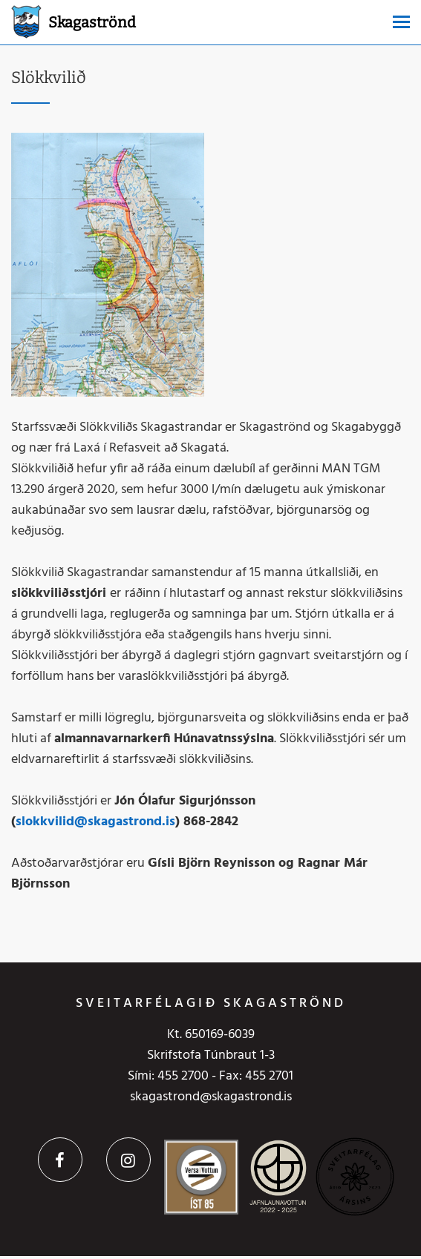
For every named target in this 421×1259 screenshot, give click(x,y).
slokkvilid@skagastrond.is (95, 822)
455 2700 (183, 1076)
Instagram (128, 1159)
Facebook (60, 1159)
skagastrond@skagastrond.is (211, 1097)
